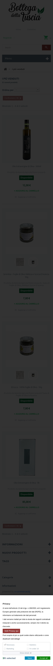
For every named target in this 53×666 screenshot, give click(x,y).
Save (30, 658)
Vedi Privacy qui (11, 631)
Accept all (43, 658)
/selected (9, 658)
